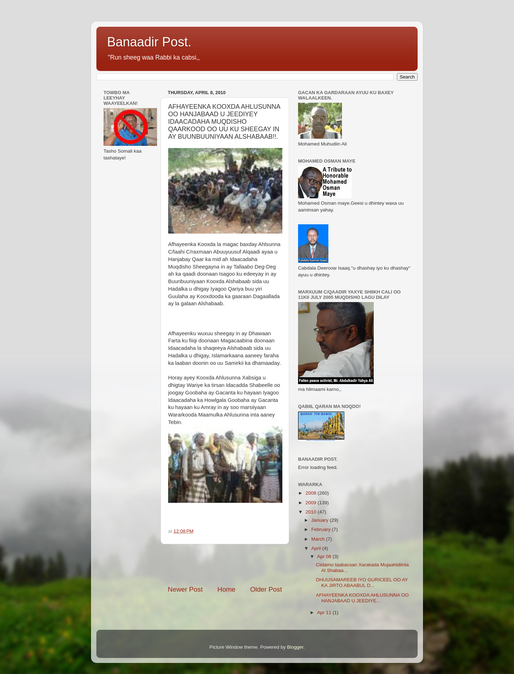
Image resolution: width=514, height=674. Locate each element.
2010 (312, 512)
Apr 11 (325, 612)
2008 (312, 493)
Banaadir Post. (149, 42)
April (316, 548)
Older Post (266, 589)
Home (226, 589)
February (321, 529)
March (318, 539)
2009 (312, 502)
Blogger (295, 647)
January (320, 520)
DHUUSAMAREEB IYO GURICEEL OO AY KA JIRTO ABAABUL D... (362, 582)
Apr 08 (325, 556)
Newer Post (185, 589)
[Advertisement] (251, 564)
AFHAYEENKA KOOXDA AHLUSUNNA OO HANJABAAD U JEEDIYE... (362, 597)
